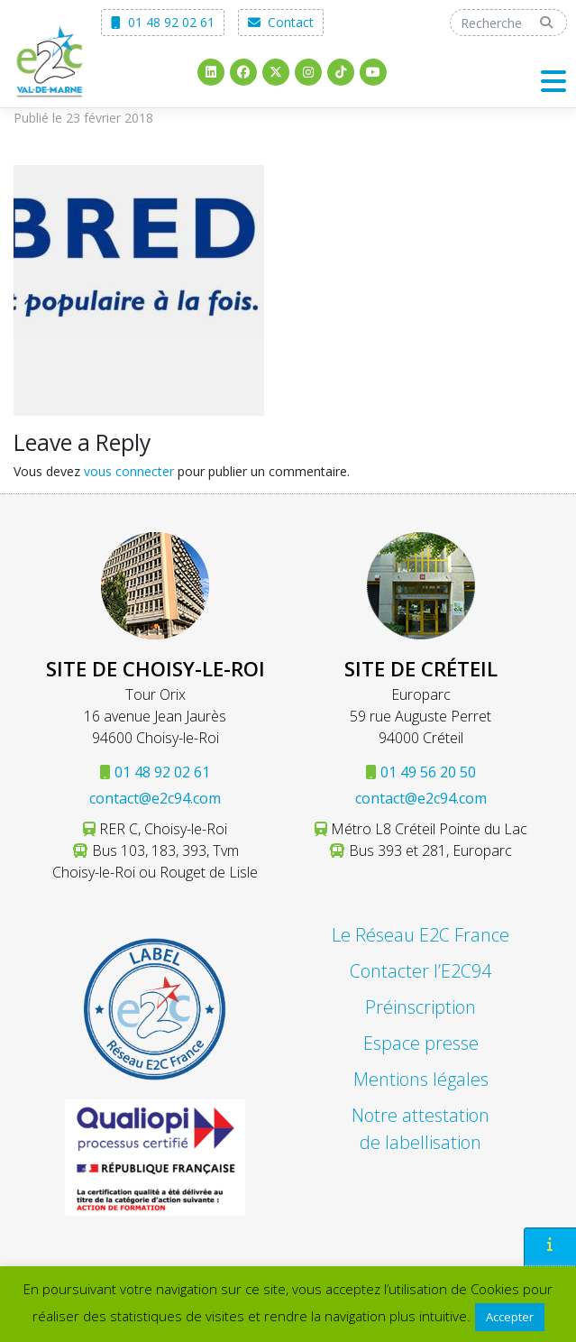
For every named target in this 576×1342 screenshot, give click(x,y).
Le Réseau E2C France (420, 935)
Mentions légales (421, 1079)
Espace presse (421, 1043)
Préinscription (420, 1007)
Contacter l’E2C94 (420, 971)
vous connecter (129, 471)
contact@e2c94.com (155, 798)
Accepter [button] (510, 1317)
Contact (281, 22)
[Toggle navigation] (554, 80)
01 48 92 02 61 (163, 22)
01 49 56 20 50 (428, 772)
